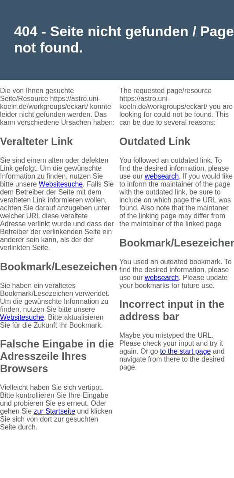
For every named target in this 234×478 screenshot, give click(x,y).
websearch (162, 176)
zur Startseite (54, 411)
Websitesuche (61, 184)
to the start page (185, 351)
